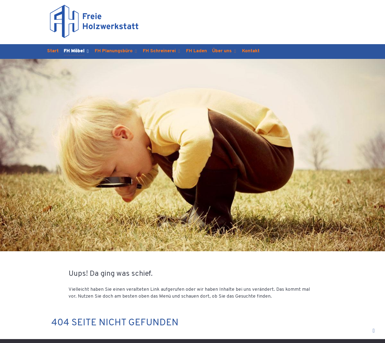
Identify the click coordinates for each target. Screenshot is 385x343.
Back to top (360, 331)
